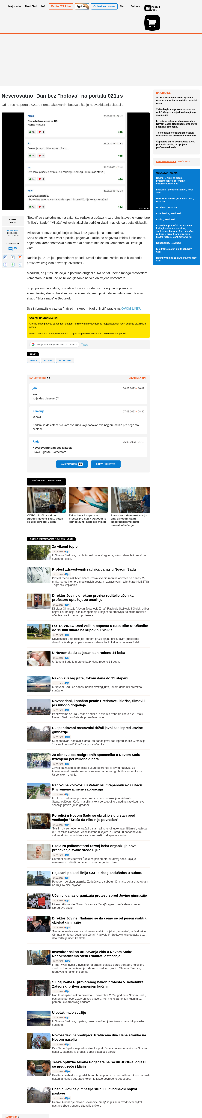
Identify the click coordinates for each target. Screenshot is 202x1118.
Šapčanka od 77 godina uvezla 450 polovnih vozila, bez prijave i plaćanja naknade (175, 208)
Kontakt (36, 1106)
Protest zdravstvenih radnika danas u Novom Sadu (94, 551)
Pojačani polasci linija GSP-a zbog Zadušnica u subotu (97, 854)
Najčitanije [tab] (184, 225)
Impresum (48, 1106)
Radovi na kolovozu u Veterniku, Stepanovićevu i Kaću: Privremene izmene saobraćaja (97, 769)
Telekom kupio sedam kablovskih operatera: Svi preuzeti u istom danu (176, 197)
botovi (48, 342)
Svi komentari (72, 445)
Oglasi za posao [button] (104, 10)
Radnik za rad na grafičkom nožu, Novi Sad (175, 330)
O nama (7, 1106)
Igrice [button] (81, 10)
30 (67, 556)
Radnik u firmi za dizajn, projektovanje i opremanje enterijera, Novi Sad (171, 311)
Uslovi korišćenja (65, 1106)
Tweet (85, 326)
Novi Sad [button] (31, 10)
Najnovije (163, 74)
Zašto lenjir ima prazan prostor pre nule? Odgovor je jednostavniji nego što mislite (88, 500)
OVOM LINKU (131, 290)
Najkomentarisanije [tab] (166, 225)
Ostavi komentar (106, 445)
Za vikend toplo (64, 528)
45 (67, 909)
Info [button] (44, 10)
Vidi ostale (190, 293)
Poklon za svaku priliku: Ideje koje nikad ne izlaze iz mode (175, 125)
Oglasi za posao (167, 303)
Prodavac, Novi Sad (167, 337)
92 (67, 1053)
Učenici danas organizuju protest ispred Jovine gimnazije (99, 877)
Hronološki (137, 360)
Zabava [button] (135, 10)
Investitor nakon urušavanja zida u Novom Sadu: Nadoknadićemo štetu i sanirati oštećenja (129, 501)
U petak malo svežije (69, 994)
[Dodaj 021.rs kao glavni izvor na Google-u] (54, 326)
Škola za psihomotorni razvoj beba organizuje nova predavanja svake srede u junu (94, 830)
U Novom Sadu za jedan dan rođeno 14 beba (88, 634)
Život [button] (123, 10)
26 (67, 719)
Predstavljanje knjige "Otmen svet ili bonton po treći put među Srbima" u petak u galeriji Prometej (177, 136)
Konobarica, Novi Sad (168, 343)
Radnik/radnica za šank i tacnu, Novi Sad (176, 389)
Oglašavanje (22, 1106)
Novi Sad (12, 212)
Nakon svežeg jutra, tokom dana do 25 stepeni (90, 660)
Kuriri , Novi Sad (165, 349)
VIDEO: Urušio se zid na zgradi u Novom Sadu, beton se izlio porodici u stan (45, 500)
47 (67, 943)
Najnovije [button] (14, 10)
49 (67, 1080)
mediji (33, 342)
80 (67, 1026)
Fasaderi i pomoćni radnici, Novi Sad (174, 321)
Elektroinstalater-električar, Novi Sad (174, 380)
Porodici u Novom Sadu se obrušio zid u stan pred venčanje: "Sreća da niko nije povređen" (93, 799)
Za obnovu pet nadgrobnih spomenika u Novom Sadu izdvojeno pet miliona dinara (96, 738)
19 (67, 586)
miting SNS (65, 342)
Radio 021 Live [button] (61, 10)
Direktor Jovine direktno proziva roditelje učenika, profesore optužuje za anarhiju (93, 579)
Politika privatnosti (87, 1106)
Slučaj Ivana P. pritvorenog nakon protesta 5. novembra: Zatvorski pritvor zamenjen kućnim (98, 966)
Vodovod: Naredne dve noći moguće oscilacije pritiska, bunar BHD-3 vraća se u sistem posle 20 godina (178, 98)
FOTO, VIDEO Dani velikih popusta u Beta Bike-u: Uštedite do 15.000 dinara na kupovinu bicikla (100, 609)
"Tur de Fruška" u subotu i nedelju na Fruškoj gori (174, 110)
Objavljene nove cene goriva (175, 117)
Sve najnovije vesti (184, 146)
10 (67, 806)
